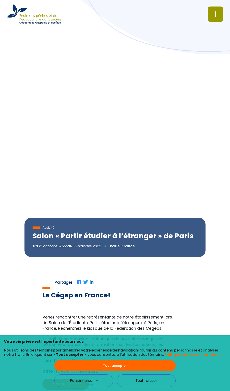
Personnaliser (84, 359)
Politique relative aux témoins (191, 333)
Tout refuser (146, 359)
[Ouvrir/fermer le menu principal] (215, 14)
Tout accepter (115, 344)
